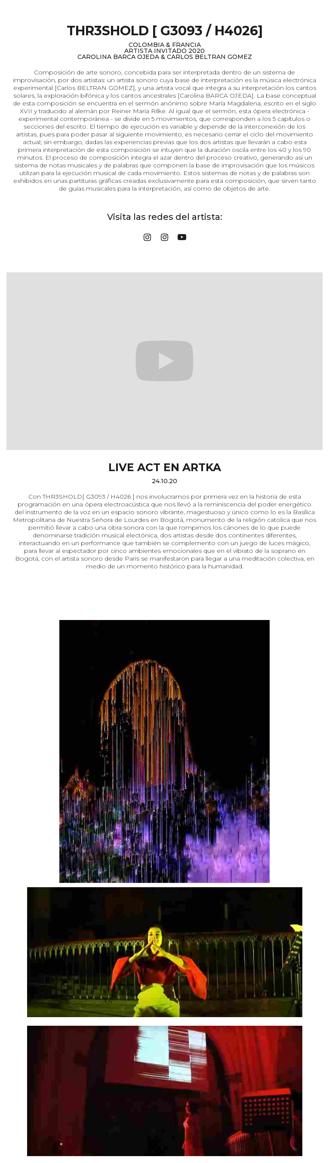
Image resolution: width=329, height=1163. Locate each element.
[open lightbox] (164, 751)
